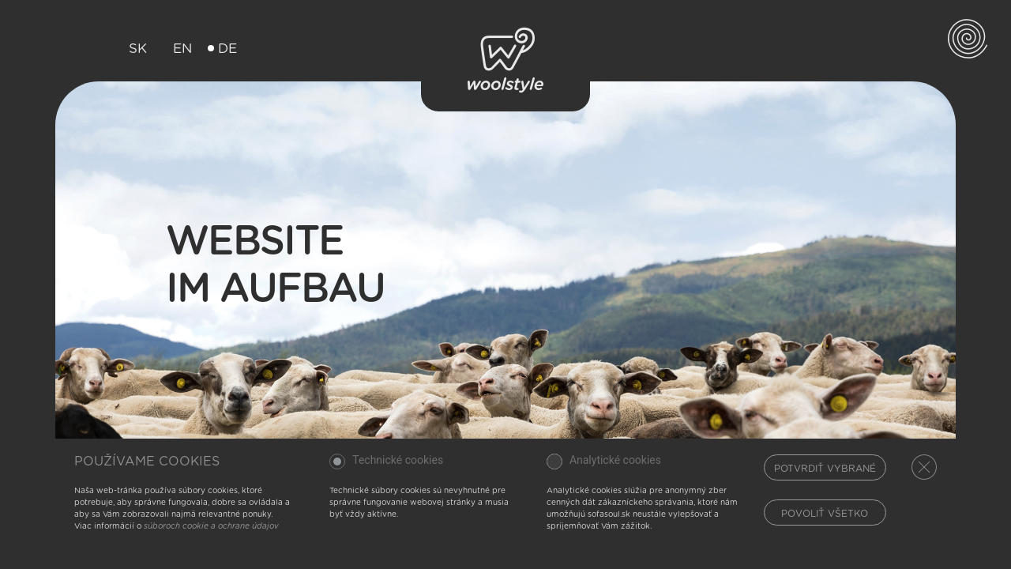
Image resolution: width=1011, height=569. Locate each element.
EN (177, 48)
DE (222, 48)
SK (132, 48)
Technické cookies (397, 460)
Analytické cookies (615, 460)
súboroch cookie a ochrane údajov (211, 526)
